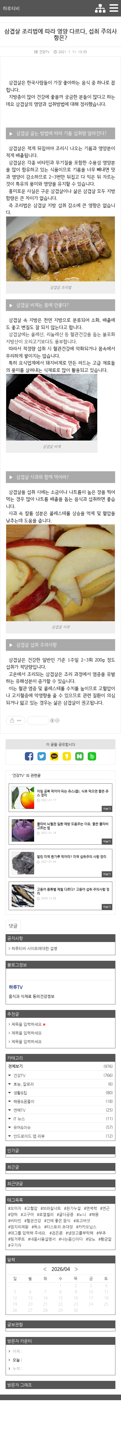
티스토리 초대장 (59, 1227)
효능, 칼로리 (62, 1084)
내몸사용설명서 (43, 1239)
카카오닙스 (87, 1227)
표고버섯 (83, 1220)
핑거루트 (17, 1239)
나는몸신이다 (72, 1239)
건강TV (41, 52)
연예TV (62, 1110)
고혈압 (32, 1208)
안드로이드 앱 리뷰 (62, 1136)
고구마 (28, 1214)
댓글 (13, 926)
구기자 (15, 1245)
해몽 (95, 1214)
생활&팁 (62, 1092)
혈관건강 (34, 1220)
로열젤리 (46, 1214)
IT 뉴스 (62, 1118)
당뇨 (91, 1239)
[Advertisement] (60, 1423)
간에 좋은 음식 (58, 1220)
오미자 (15, 1208)
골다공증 (66, 1214)
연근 (106, 1208)
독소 (37, 1227)
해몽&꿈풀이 (62, 1101)
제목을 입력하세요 (28, 1024)
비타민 (15, 1220)
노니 (82, 1214)
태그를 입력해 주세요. (28, 1233)
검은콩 (57, 1233)
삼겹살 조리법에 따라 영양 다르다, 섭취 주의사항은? (60, 34)
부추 (102, 1233)
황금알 (106, 1239)
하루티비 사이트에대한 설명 (34, 948)
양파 (14, 1214)
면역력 (91, 1208)
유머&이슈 (62, 1127)
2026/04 (60, 1269)
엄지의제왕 (19, 1227)
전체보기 (60, 1066)
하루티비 (11, 8)
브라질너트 (52, 1208)
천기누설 (73, 1208)
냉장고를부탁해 (80, 1233)
